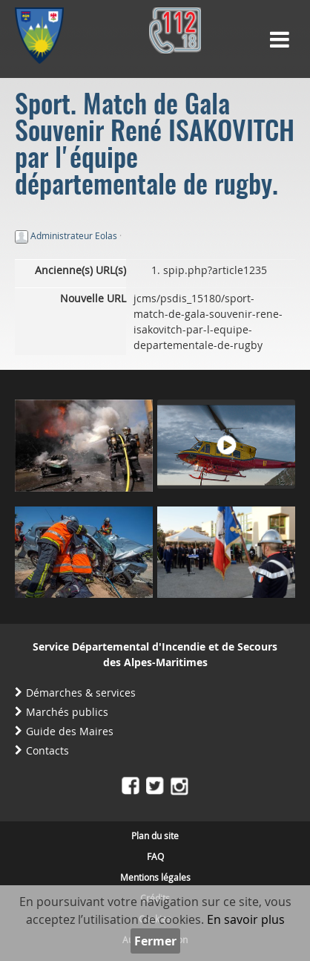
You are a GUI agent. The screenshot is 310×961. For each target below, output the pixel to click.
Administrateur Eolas (73, 235)
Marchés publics (67, 712)
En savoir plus (246, 919)
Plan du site (155, 835)
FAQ (155, 856)
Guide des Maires (69, 731)
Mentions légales (155, 877)
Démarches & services (81, 692)
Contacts (47, 750)
